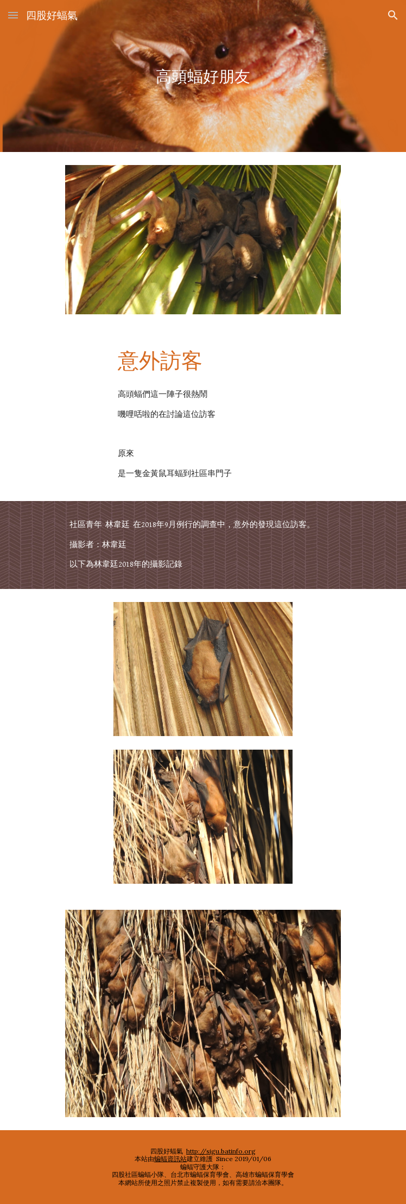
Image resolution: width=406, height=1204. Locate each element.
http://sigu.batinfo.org (221, 1151)
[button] (13, 15)
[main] (202, 76)
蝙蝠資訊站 (170, 1159)
